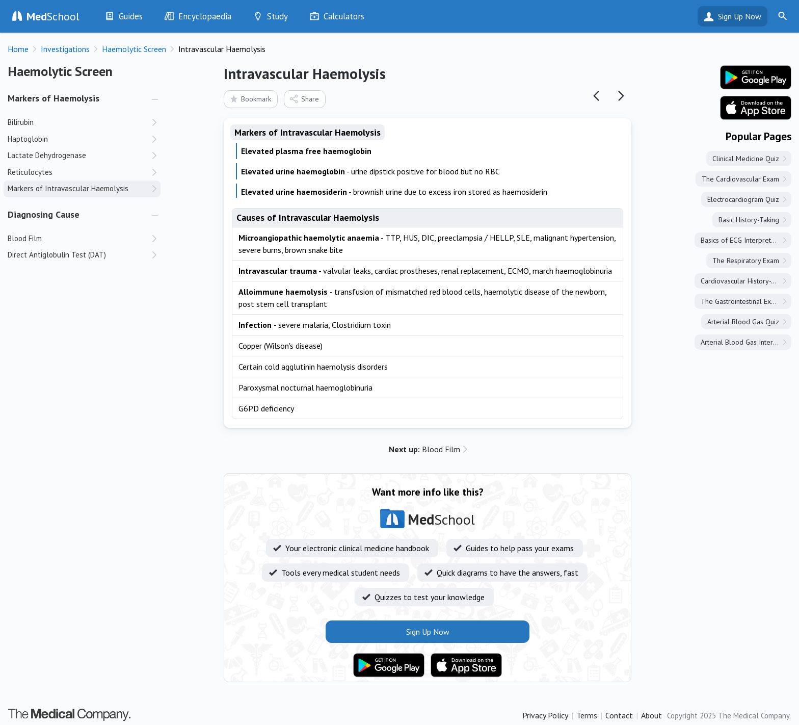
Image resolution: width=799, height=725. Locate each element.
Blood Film (424, 449)
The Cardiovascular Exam (740, 179)
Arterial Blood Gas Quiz (743, 321)
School (52, 16)
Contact (619, 715)
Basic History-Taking (748, 219)
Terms (586, 715)
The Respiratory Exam (745, 260)
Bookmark (250, 98)
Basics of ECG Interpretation (743, 240)
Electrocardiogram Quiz (743, 199)
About (651, 715)
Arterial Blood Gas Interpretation (746, 342)
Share (304, 98)
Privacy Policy (545, 715)
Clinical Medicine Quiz (745, 158)
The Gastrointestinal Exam (740, 301)
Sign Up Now (739, 16)
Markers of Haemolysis (53, 98)
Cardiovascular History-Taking (746, 281)
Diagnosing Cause (43, 214)
